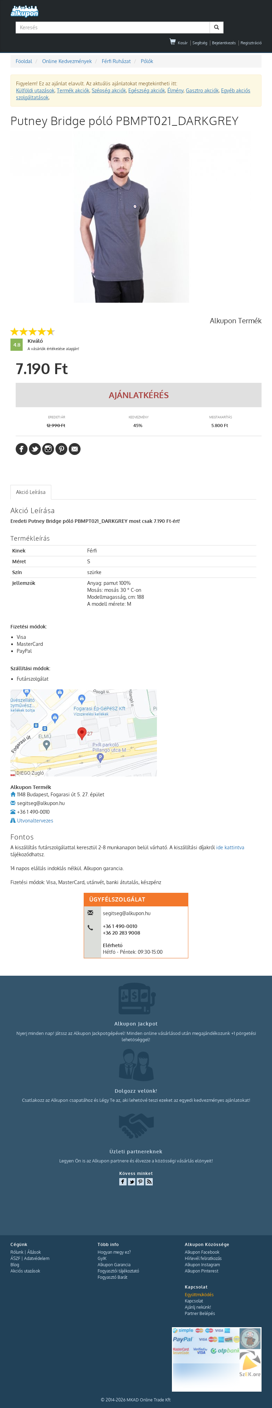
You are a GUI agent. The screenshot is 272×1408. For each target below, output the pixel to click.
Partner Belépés (200, 1313)
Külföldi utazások (35, 90)
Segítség (199, 42)
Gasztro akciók (202, 90)
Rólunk (16, 1252)
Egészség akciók (146, 90)
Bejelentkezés (224, 42)
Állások (34, 1252)
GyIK (102, 1258)
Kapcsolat (194, 1300)
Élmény (175, 90)
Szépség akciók (109, 90)
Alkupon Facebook (202, 1252)
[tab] (30, 492)
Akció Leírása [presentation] (31, 492)
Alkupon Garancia (114, 1264)
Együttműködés (199, 1294)
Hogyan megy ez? (114, 1252)
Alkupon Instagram (202, 1264)
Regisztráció (251, 42)
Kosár (178, 42)
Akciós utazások (25, 1271)
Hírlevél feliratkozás (203, 1258)
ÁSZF (15, 1258)
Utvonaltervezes (35, 820)
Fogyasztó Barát (112, 1277)
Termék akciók (73, 90)
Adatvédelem (36, 1258)
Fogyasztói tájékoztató (118, 1271)
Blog (14, 1264)
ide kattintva (230, 847)
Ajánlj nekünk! (198, 1307)
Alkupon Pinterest (201, 1271)
